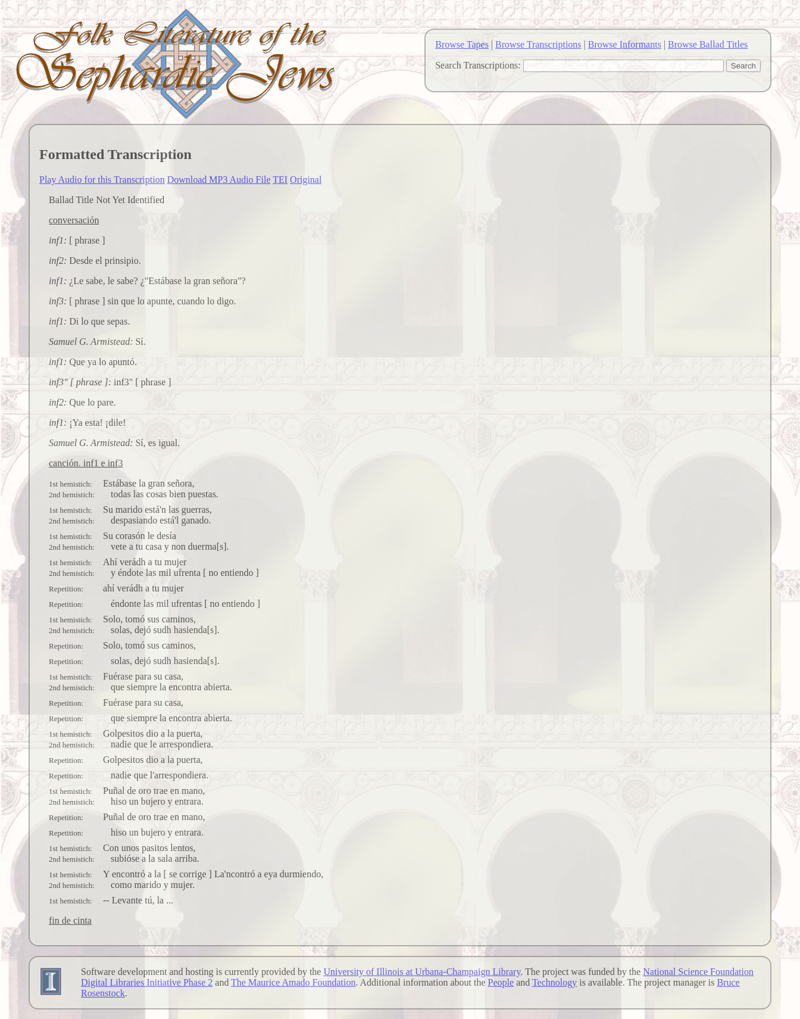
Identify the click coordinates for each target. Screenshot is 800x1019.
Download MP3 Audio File (219, 179)
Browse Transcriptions (538, 44)
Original (305, 179)
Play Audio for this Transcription (102, 179)
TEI (280, 179)
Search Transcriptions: (478, 65)
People (501, 982)
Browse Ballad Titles (708, 44)
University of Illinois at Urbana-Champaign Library (421, 972)
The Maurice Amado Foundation (293, 982)
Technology (554, 982)
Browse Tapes (462, 44)
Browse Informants (624, 44)
